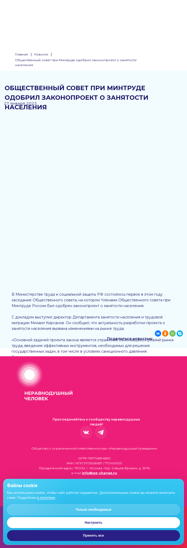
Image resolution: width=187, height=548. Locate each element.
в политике (46, 497)
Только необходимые (93, 509)
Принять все (93, 535)
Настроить (93, 522)
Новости (41, 54)
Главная (21, 54)
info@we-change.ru (99, 473)
